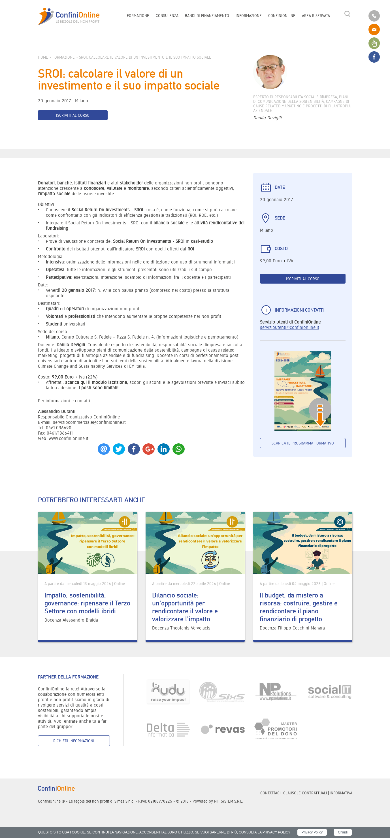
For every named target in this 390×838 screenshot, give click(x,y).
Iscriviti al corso (72, 115)
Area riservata (316, 16)
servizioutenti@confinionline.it (289, 327)
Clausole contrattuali (305, 793)
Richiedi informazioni (73, 741)
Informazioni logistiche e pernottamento (197, 337)
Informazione (249, 16)
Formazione (138, 16)
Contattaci (270, 793)
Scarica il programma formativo (303, 443)
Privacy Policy (312, 832)
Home (43, 57)
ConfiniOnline (281, 16)
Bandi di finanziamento (207, 16)
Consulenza (167, 16)
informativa (341, 793)
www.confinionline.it (68, 438)
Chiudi (343, 832)
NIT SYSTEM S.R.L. (228, 801)
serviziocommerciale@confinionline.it (89, 422)
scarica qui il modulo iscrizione (96, 382)
